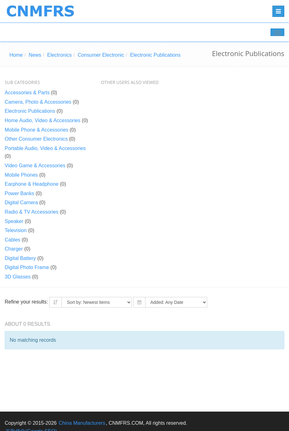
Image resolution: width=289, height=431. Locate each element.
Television (16, 230)
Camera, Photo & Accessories (38, 102)
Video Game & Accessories (35, 165)
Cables (12, 239)
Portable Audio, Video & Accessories (45, 148)
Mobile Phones (21, 175)
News (35, 55)
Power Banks (19, 193)
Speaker (14, 221)
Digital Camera (21, 202)
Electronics (59, 55)
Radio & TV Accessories (31, 212)
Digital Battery (20, 258)
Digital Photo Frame (27, 267)
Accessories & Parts (27, 92)
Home (16, 55)
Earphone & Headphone (32, 184)
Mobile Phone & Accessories (36, 129)
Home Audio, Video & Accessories (43, 120)
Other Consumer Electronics (36, 139)
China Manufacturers (82, 423)
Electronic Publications (155, 55)
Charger (14, 249)
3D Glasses (18, 276)
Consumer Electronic (101, 55)
